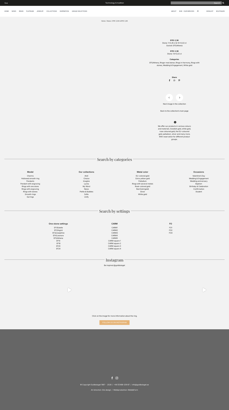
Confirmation (198, 189)
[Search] (196, 2)
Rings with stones (30, 192)
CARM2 (114, 230)
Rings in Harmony (183, 63)
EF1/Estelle (58, 227)
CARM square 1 (114, 241)
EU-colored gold (142, 176)
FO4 (170, 233)
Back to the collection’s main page (174, 111)
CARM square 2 (114, 243)
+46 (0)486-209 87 (122, 385)
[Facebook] (169, 80)
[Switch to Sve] (6, 3)
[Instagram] (117, 378)
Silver (142, 192)
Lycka (86, 184)
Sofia (86, 194)
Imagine (86, 181)
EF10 (58, 241)
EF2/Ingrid (58, 230)
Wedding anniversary (199, 181)
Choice (86, 178)
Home (103, 21)
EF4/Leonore (58, 235)
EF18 (58, 243)
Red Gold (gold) (142, 189)
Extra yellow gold (143, 178)
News (109, 21)
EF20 (58, 246)
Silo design (106, 390)
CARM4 (114, 235)
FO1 (170, 227)
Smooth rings (30, 194)
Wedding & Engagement (173, 65)
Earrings (30, 197)
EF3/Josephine (58, 233)
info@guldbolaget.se (140, 385)
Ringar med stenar (167, 63)
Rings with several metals (142, 184)
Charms (30, 176)
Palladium (142, 181)
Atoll (86, 176)
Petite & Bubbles (86, 192)
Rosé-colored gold (142, 186)
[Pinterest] (179, 80)
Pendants (30, 181)
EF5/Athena (178, 45)
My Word (86, 186)
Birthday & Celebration (198, 186)
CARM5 (114, 238)
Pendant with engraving (30, 184)
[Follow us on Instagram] (114, 322)
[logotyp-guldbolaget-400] (174, 26)
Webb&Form (133, 390)
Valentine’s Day (198, 176)
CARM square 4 (114, 249)
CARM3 (114, 233)
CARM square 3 (114, 246)
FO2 (170, 230)
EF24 (58, 249)
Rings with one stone (30, 186)
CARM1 (115, 227)
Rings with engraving (30, 189)
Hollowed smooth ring (30, 178)
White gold (187, 65)
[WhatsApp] (174, 80)
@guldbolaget (119, 265)
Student (199, 192)
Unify (86, 197)
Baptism (198, 184)
